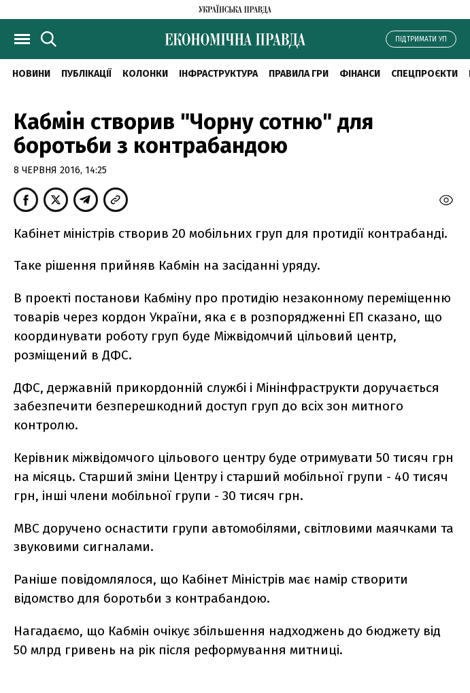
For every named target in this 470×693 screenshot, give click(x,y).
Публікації (86, 73)
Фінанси (359, 73)
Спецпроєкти (424, 73)
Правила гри (299, 73)
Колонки (145, 73)
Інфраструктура (218, 73)
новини (31, 73)
